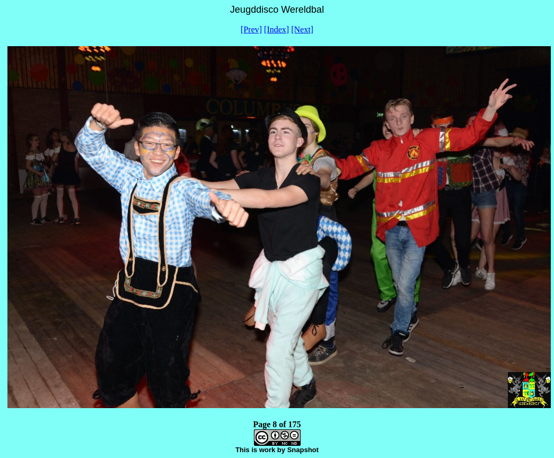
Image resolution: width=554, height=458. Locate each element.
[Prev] (251, 29)
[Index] (276, 29)
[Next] (302, 29)
